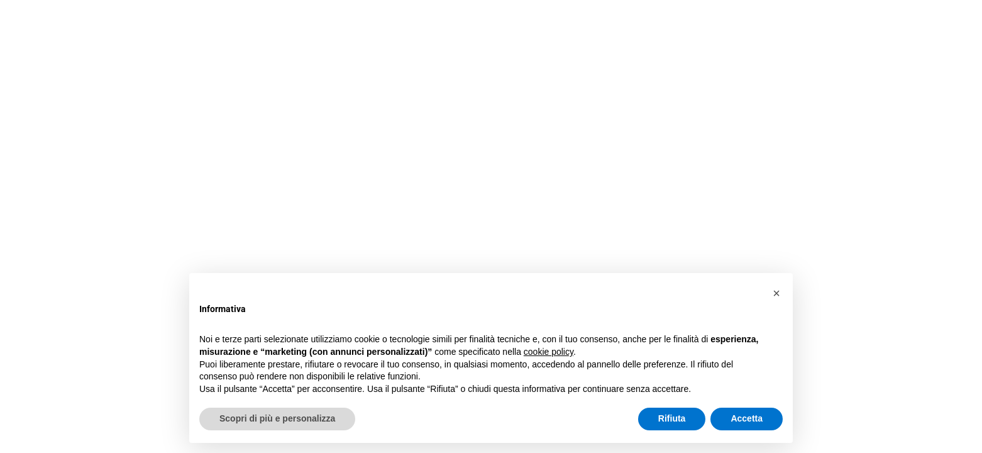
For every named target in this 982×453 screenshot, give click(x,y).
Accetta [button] (747, 418)
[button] (776, 293)
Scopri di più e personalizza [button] (277, 418)
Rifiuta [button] (672, 418)
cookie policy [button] (548, 352)
